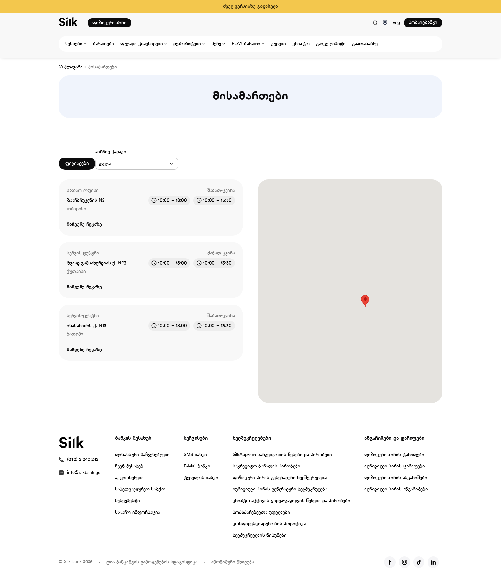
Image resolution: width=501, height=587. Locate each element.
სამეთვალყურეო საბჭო (140, 489)
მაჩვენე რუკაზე (84, 224)
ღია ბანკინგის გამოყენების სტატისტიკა (151, 562)
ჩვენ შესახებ (129, 466)
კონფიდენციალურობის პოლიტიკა (269, 524)
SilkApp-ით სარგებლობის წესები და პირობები (282, 455)
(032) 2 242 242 (82, 459)
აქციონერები (129, 478)
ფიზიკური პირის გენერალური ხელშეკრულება (280, 478)
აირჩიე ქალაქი (110, 152)
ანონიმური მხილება (232, 562)
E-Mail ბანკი (197, 466)
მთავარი (73, 67)
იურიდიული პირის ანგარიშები (396, 489)
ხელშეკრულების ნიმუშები (260, 535)
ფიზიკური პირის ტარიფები (394, 455)
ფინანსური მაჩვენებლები (142, 455)
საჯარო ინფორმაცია (137, 512)
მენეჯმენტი (127, 501)
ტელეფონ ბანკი (201, 478)
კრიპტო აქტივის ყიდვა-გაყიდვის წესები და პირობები (291, 501)
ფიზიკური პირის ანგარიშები (395, 478)
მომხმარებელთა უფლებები (261, 512)
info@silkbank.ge (84, 472)
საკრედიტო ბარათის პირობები (266, 466)
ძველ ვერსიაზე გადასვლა (250, 6)
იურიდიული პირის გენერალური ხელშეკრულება (280, 489)
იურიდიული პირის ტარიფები (394, 466)
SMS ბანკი (195, 455)
